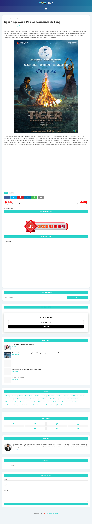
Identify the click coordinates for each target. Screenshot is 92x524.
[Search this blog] (35, 297)
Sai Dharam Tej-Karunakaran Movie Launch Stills (26, 369)
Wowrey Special (19, 402)
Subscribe (45, 326)
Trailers (37, 396)
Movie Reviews (43, 399)
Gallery (7, 396)
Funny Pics (60, 405)
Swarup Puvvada (9, 26)
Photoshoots (33, 399)
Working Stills (8, 399)
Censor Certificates (38, 405)
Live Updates (8, 405)
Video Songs (53, 399)
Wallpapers (51, 396)
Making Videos (9, 402)
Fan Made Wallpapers (54, 402)
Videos (44, 396)
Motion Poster (41, 402)
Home (5, 18)
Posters (21, 396)
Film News (14, 396)
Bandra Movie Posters (18, 361)
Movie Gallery (29, 396)
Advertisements (31, 402)
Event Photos (74, 396)
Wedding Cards (50, 405)
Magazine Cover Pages (72, 399)
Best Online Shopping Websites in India (23, 345)
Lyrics (67, 405)
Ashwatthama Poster (18, 377)
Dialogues (17, 405)
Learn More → (17, 450)
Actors (61, 399)
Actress (66, 396)
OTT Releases (66, 402)
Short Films (75, 402)
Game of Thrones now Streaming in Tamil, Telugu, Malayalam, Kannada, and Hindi (36, 353)
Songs (10, 18)
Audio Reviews (26, 405)
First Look (59, 396)
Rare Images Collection (21, 399)
